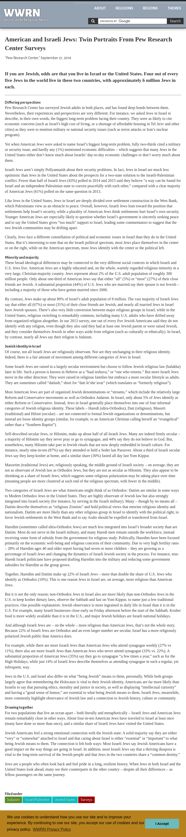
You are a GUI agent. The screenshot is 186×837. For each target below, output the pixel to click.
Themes (174, 8)
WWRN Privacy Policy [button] (52, 829)
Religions (124, 8)
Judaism (13, 800)
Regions (150, 8)
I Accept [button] (162, 824)
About (100, 8)
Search (175, 21)
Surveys (86, 800)
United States (65, 800)
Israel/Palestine (37, 800)
